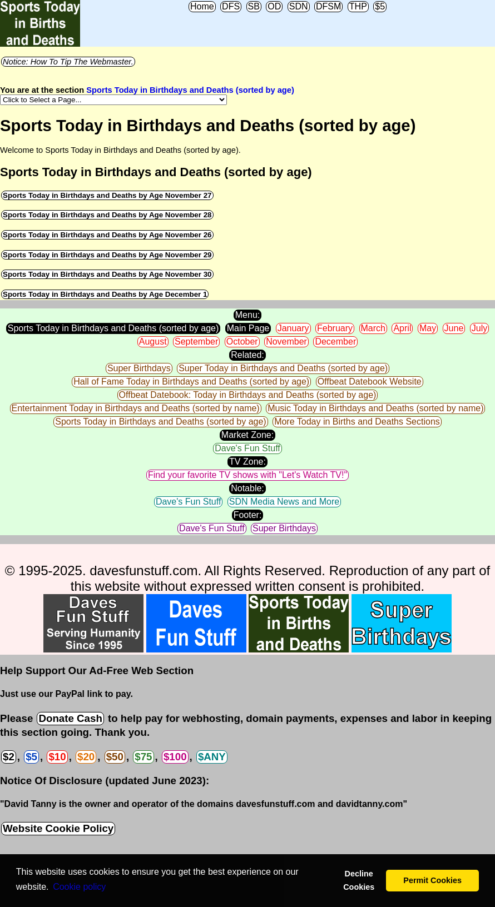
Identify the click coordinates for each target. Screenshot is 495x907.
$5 (380, 6)
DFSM (328, 6)
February (335, 328)
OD (274, 6)
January (293, 328)
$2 (8, 757)
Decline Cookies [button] (358, 880)
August (153, 341)
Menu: (247, 315)
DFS (231, 6)
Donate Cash (70, 718)
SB (254, 6)
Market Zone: (247, 435)
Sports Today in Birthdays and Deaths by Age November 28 (107, 215)
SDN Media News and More (284, 501)
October (242, 341)
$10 (57, 757)
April (402, 328)
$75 (143, 757)
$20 (86, 757)
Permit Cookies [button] (432, 880)
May (427, 328)
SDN (298, 6)
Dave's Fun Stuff (247, 448)
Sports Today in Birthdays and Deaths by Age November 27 (107, 195)
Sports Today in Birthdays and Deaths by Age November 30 (107, 274)
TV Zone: (247, 461)
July (479, 328)
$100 (175, 757)
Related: (247, 355)
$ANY (212, 757)
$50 (114, 757)
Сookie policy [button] (79, 886)
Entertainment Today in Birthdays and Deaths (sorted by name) (136, 408)
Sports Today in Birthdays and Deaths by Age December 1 (105, 294)
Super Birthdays (139, 368)
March (373, 328)
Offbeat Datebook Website (370, 381)
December (335, 341)
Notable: (247, 488)
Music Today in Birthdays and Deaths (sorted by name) (375, 408)
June (454, 328)
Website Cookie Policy (58, 828)
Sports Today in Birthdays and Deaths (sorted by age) (190, 90)
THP (358, 6)
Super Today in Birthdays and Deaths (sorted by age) (283, 368)
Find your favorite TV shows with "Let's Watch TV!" (247, 475)
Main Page (248, 328)
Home (202, 6)
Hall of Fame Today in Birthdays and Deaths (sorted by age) (191, 381)
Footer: (248, 515)
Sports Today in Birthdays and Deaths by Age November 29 (107, 255)
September (196, 341)
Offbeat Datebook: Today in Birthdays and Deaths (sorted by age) (248, 395)
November (286, 341)
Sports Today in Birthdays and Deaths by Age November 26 (107, 235)
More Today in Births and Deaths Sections (357, 421)
